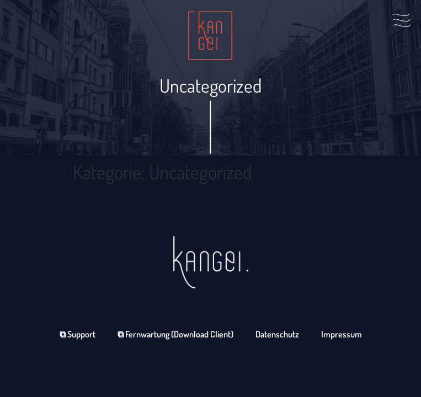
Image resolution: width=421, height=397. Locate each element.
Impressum (341, 334)
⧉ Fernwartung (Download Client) (175, 334)
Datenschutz (277, 334)
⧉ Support (77, 334)
